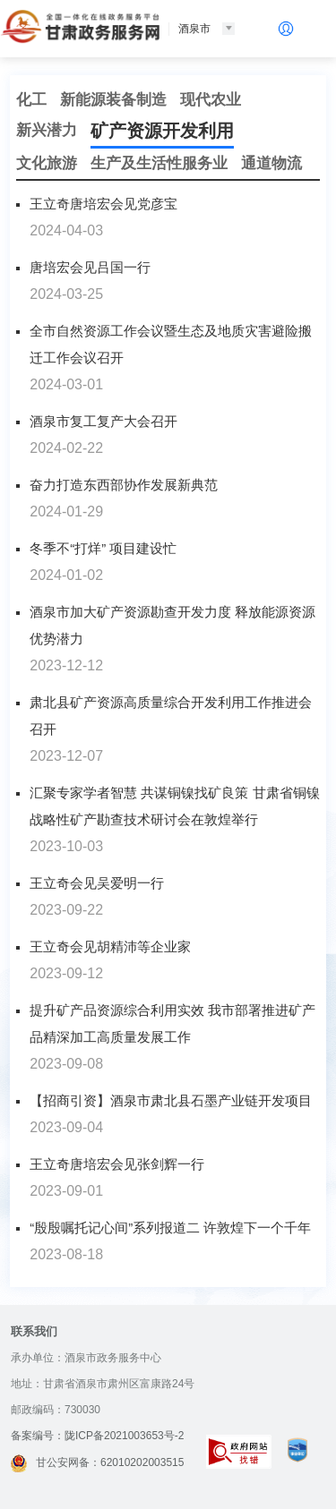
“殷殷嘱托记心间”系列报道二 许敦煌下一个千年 (170, 1227)
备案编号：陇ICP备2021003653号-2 (97, 1435)
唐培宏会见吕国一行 (90, 267)
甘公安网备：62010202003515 (97, 1462)
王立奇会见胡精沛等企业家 (110, 946)
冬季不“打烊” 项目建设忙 (103, 548)
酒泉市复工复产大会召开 (103, 421)
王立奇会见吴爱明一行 (97, 883)
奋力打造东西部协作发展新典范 (124, 484)
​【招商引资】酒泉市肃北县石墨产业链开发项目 (171, 1100)
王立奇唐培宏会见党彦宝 (103, 203)
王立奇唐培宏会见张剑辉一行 (117, 1164)
